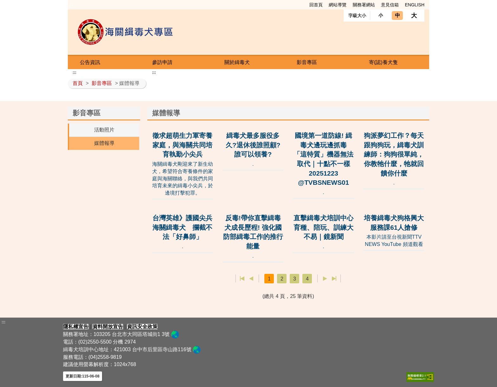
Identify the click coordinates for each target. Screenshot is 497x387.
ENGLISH (414, 4)
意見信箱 (390, 4)
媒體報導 (104, 143)
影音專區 (307, 62)
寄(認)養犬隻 (383, 62)
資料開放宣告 (108, 326)
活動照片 (104, 129)
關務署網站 (364, 4)
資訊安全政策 (142, 326)
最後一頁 (334, 278)
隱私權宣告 (75, 326)
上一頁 (251, 278)
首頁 (78, 83)
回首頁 (316, 4)
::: (71, 4)
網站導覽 (337, 4)
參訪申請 (162, 62)
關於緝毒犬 (237, 62)
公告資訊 (90, 62)
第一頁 (242, 278)
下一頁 (325, 278)
